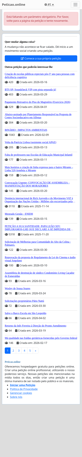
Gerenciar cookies (21, 393)
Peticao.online (13, 4)
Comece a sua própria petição (41, 58)
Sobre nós (16, 397)
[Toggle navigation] (75, 4)
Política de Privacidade (24, 389)
